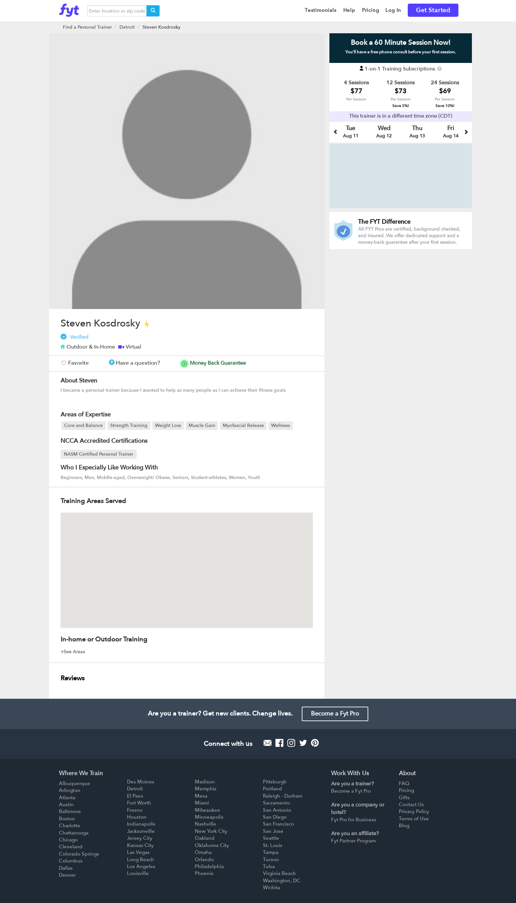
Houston (136, 817)
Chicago (68, 839)
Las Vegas (138, 852)
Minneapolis (209, 817)
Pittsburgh (275, 781)
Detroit (127, 27)
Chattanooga (74, 833)
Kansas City (140, 845)
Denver (67, 875)
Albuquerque (74, 783)
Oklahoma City (212, 845)
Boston (67, 818)
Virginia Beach (279, 873)
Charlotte (69, 825)
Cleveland (71, 846)
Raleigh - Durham (282, 796)
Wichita (271, 887)
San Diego (275, 817)
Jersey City (139, 838)
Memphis (206, 788)
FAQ (404, 783)
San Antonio (277, 810)
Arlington (69, 790)
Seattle (271, 838)
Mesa (201, 796)
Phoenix (204, 873)
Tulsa (269, 866)
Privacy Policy (414, 811)
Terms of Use (414, 818)
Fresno (134, 810)
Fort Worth (139, 803)
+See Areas (73, 652)
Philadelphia (209, 866)
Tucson (271, 859)
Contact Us (411, 804)
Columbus (71, 861)
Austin (66, 804)
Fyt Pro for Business (353, 819)
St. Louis (272, 845)
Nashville (205, 824)
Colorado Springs (79, 854)
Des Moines (140, 781)
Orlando (204, 859)
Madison (205, 781)
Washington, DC (281, 880)
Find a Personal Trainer (87, 27)
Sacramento (276, 803)
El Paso (135, 796)
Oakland (205, 838)
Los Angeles (141, 866)
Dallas (66, 868)
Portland (272, 788)
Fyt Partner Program (353, 840)
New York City (211, 831)
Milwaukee (207, 810)
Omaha (203, 852)
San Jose (273, 831)
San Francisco (278, 824)
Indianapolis (141, 824)
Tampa (270, 852)
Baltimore (70, 811)
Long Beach (140, 859)
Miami (202, 803)
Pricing (406, 790)
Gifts (404, 797)
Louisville (138, 873)
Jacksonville (141, 831)
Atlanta (67, 797)
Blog (404, 825)
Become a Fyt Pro (335, 714)
